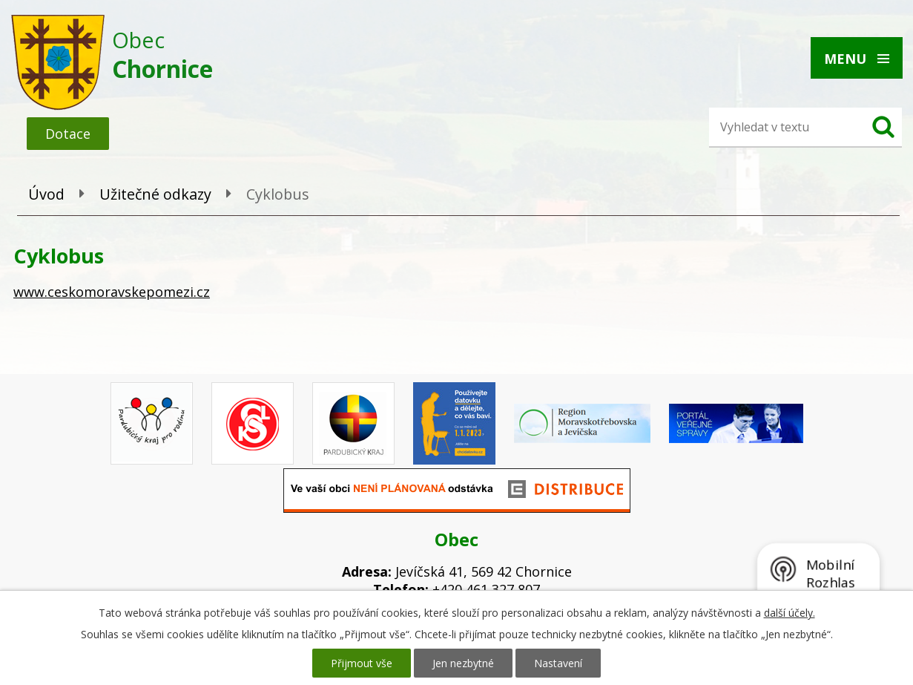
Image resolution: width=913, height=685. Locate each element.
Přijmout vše (361, 663)
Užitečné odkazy (155, 194)
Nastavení (558, 663)
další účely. (789, 613)
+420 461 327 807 (486, 589)
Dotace (67, 133)
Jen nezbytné (463, 663)
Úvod (46, 194)
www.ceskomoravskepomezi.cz (111, 292)
